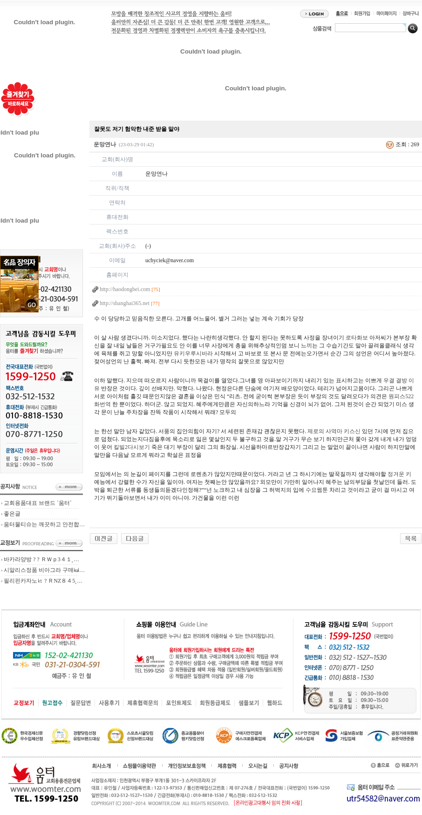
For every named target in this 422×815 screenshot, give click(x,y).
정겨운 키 (399, 474)
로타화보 (357, 337)
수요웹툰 (317, 490)
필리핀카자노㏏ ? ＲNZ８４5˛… (43, 580)
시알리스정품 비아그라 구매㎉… (44, 570)
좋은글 (12, 513)
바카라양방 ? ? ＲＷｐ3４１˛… (41, 559)
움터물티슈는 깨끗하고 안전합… (44, 524)
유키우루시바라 (193, 353)
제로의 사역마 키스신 (334, 431)
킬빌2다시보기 (132, 447)
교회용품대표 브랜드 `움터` (38, 503)
